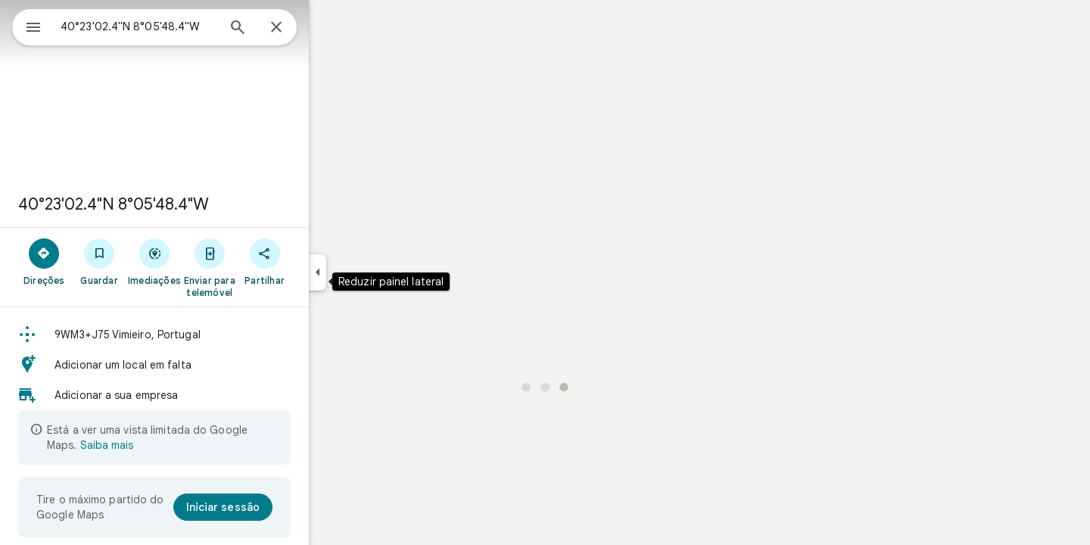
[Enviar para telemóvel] (263, 267)
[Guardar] (154, 261)
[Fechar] (330, 28)
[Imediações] (209, 261)
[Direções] (98, 261)
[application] (545, 272)
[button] (208, 334)
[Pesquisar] (292, 28)
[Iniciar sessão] (277, 507)
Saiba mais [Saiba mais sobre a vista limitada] (161, 445)
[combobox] (178, 26)
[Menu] (27, 25)
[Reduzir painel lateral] (372, 272)
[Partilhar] (319, 261)
